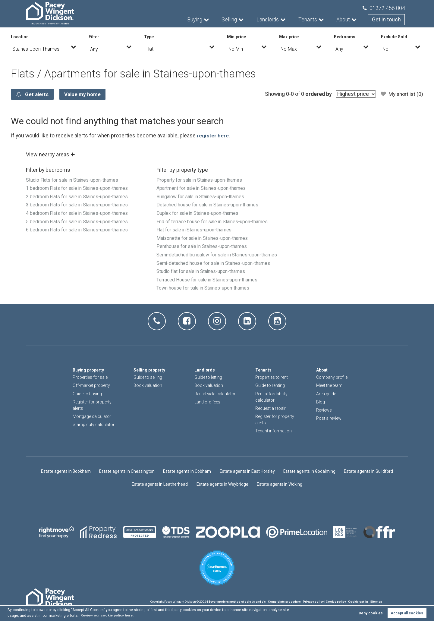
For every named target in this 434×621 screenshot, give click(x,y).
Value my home (84, 94)
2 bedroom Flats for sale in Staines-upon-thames (77, 196)
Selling (229, 20)
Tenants (308, 20)
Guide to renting (270, 385)
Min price (236, 36)
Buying (195, 20)
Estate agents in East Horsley (247, 471)
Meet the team (329, 385)
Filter (94, 36)
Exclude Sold (394, 36)
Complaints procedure (284, 601)
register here (212, 136)
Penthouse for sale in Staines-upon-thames (202, 245)
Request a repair (270, 408)
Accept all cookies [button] (407, 613)
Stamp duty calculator (94, 424)
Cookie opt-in (358, 601)
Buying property (89, 370)
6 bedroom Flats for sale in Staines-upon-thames (77, 229)
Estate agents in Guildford (369, 471)
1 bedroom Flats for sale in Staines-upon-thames (77, 188)
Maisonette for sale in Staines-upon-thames (202, 237)
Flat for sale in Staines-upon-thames (194, 229)
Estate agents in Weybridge (222, 483)
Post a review (328, 418)
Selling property (150, 370)
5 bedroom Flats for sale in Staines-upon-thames (77, 221)
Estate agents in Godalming (310, 471)
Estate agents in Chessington (127, 471)
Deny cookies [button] (371, 613)
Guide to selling (148, 377)
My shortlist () (401, 94)
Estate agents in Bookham (65, 471)
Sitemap (376, 601)
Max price (289, 36)
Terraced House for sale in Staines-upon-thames (207, 286)
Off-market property (91, 385)
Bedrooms (345, 36)
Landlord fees (207, 402)
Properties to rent (271, 377)
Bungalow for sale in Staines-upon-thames (200, 196)
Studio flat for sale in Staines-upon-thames (201, 278)
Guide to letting (208, 377)
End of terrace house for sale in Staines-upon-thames (212, 221)
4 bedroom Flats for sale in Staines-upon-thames (77, 212)
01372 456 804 (384, 8)
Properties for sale (90, 377)
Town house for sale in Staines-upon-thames (203, 294)
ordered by (317, 94)
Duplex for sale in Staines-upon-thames (198, 212)
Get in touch (387, 20)
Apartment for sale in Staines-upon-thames (201, 188)
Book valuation (148, 385)
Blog (320, 402)
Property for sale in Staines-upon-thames (199, 180)
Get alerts (33, 94)
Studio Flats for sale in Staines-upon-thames (73, 180)
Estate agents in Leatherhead (160, 483)
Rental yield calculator (215, 393)
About (344, 20)
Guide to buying (87, 393)
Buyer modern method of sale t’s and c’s (237, 601)
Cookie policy (336, 601)
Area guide (326, 393)
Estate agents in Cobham (187, 471)
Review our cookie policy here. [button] (107, 615)
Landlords (268, 20)
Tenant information (273, 430)
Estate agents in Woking (279, 483)
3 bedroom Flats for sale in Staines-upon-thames (77, 204)
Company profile (332, 377)
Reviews (324, 410)
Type (149, 36)
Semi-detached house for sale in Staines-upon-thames (213, 270)
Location (20, 36)
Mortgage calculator (92, 416)
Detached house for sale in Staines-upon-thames (207, 204)
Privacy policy (313, 601)
